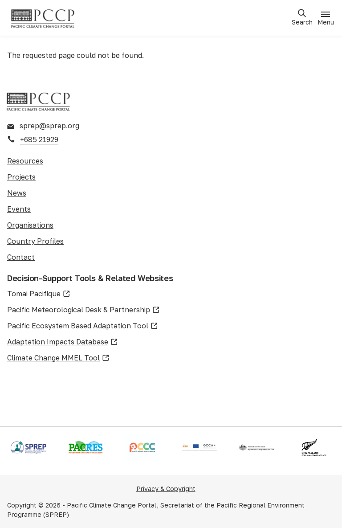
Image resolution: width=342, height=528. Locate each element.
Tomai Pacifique (38, 294)
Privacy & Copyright (165, 488)
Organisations (30, 225)
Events (19, 209)
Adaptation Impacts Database (62, 342)
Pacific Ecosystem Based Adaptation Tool (82, 326)
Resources (25, 160)
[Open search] (302, 17)
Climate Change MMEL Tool (58, 358)
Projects (21, 176)
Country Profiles (35, 241)
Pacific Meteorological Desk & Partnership (83, 310)
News (16, 192)
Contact (21, 257)
